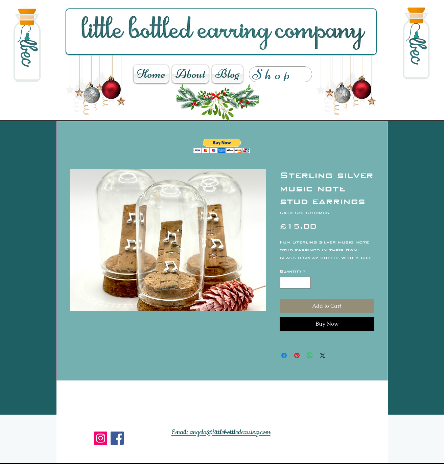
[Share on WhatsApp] (310, 355)
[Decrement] (285, 282)
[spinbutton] (295, 282)
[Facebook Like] (152, 457)
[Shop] (280, 74)
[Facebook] (117, 438)
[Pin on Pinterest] (297, 355)
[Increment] (306, 282)
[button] (222, 146)
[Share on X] (323, 355)
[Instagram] (100, 438)
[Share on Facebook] (284, 355)
